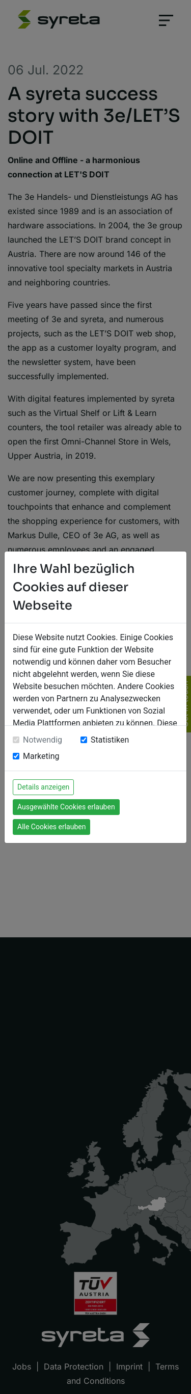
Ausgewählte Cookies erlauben (66, 807)
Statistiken (110, 740)
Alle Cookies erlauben (51, 827)
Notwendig (42, 740)
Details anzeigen (43, 787)
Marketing (41, 756)
